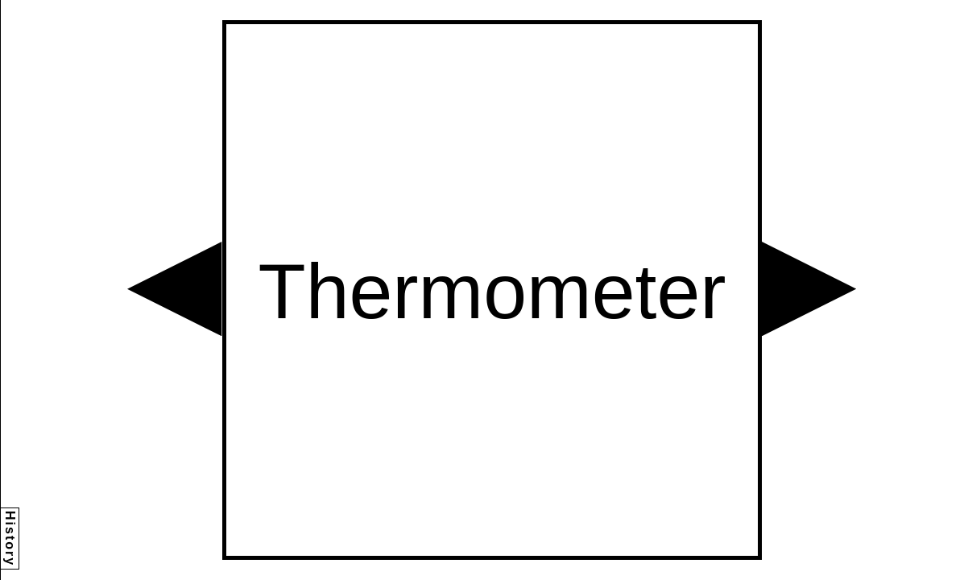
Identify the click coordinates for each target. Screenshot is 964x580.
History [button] (10, 538)
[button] (174, 289)
